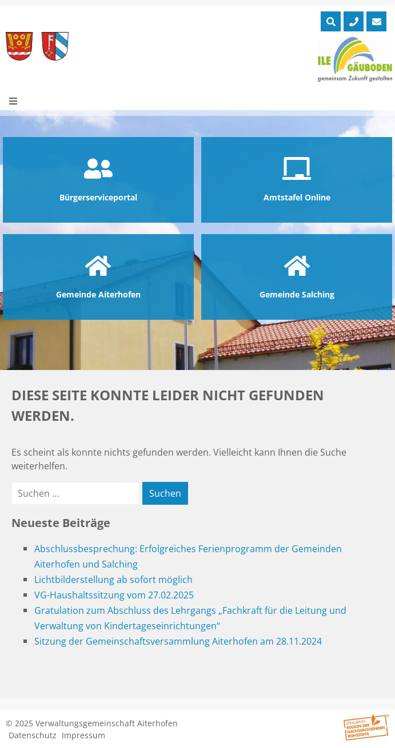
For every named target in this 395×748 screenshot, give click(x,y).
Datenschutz (33, 735)
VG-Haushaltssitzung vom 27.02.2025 (114, 595)
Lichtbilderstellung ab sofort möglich (113, 579)
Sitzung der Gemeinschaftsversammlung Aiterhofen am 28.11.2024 (178, 641)
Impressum (83, 735)
